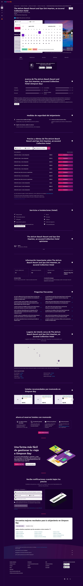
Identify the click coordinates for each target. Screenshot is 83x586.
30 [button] (39, 43)
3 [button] (51, 32)
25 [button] (25, 43)
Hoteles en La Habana (57, 533)
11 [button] (25, 37)
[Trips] (1, 16)
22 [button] (36, 40)
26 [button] (28, 43)
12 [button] (28, 37)
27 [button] (31, 43)
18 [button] (25, 40)
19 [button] (28, 40)
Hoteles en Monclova (38, 535)
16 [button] (39, 37)
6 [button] (31, 35)
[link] (43, 432)
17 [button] (51, 37)
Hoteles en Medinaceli (20, 533)
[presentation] (49, 67)
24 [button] (23, 43)
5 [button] (28, 35)
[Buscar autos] (1, 10)
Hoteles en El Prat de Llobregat (40, 536)
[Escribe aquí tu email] (29, 499)
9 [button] (39, 35)
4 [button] (54, 32)
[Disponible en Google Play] (42, 67)
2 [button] (39, 32)
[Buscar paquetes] (1, 12)
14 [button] (34, 37)
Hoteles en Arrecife (37, 533)
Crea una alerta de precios (64, 426)
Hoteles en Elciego (19, 535)
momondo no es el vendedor (44, 550)
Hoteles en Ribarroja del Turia (58, 535)
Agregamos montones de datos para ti (44, 552)
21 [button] (34, 40)
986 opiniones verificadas (24, 17)
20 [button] (31, 40)
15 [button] (36, 37)
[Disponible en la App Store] (49, 67)
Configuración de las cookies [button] (19, 198)
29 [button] (36, 43)
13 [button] (31, 37)
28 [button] (34, 43)
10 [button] (51, 35)
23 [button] (39, 40)
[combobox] (29, 492)
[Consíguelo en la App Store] (66, 567)
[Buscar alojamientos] (1, 8)
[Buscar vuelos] (1, 5)
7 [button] (43, 35)
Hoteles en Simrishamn (57, 536)
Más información (50, 193)
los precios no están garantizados (41, 547)
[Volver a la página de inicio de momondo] (8, 1)
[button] (2, 2)
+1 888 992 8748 (17, 16)
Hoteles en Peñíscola (19, 536)
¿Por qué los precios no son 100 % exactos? (44, 554)
